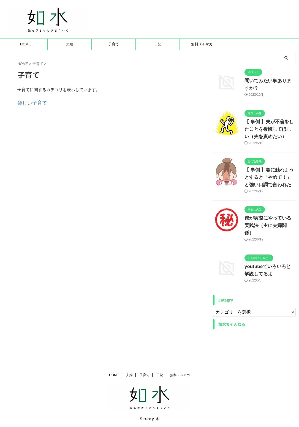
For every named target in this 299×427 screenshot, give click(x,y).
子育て (113, 57)
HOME (25, 57)
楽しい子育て (29, 115)
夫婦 (69, 57)
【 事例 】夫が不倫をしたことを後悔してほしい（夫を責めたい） (269, 142)
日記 (157, 57)
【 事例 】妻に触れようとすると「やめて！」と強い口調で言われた (269, 190)
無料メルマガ (202, 57)
